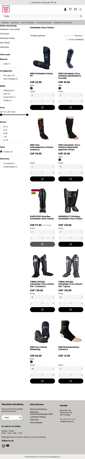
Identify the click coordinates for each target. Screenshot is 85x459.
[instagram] (3, 447)
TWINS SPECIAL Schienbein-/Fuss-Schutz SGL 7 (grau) (70, 283)
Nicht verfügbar (10, 79)
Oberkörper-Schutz (7, 38)
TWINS (7, 100)
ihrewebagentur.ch (54, 456)
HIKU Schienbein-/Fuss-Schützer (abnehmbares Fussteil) (69, 75)
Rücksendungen (36, 422)
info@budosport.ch (67, 421)
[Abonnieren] (20, 417)
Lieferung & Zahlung (37, 416)
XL (5, 140)
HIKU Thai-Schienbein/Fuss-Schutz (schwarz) (41, 146)
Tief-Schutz (4, 34)
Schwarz (8, 152)
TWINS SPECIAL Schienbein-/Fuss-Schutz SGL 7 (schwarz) (42, 283)
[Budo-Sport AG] (12, 8)
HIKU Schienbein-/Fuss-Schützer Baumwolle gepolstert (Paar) (69, 146)
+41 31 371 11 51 (69, 419)
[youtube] (8, 447)
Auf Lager (8, 75)
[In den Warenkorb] (42, 107)
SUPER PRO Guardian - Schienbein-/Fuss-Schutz (42, 217)
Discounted (9, 163)
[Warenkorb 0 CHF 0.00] (75, 8)
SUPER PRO (9, 97)
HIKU (6, 94)
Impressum (34, 419)
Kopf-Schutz (5, 43)
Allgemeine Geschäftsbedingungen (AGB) (41, 413)
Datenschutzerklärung (38, 409)
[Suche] (81, 16)
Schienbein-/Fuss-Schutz (10, 29)
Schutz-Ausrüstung (8, 26)
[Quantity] (42, 101)
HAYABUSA (8, 90)
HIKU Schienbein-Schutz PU (41, 74)
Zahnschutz (4, 47)
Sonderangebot (10, 167)
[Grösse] (42, 94)
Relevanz (79, 35)
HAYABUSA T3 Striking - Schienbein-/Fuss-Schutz (70, 217)
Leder (6, 64)
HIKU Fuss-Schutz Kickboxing (38, 348)
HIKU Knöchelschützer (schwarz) (68, 348)
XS (5, 127)
